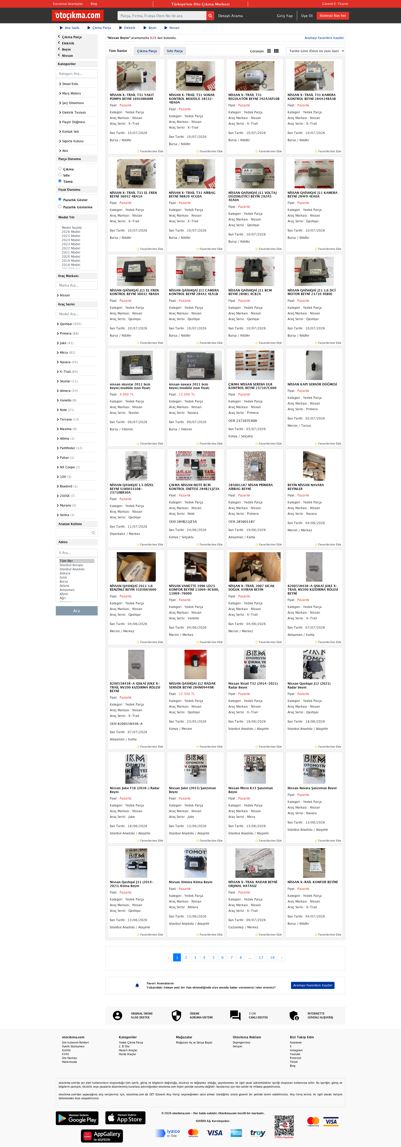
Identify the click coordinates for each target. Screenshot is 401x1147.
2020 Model (76, 257)
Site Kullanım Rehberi (75, 1042)
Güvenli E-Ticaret (335, 4)
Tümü (68, 182)
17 (261, 957)
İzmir (76, 577)
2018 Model (76, 265)
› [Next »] (282, 957)
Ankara (76, 573)
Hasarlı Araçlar (128, 1050)
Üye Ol (307, 15)
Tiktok (294, 1061)
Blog (94, 4)
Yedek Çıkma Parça (131, 1042)
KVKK (65, 1054)
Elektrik (127, 28)
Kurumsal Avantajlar (68, 4)
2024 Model (76, 240)
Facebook (296, 1042)
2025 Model (76, 236)
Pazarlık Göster (75, 200)
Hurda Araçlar (127, 1054)
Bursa (76, 582)
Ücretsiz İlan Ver (333, 16)
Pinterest (295, 1057)
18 (272, 957)
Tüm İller (76, 561)
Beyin (150, 28)
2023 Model (76, 244)
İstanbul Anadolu (76, 569)
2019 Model (76, 261)
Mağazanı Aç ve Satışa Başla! (194, 1042)
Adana (76, 586)
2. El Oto (124, 1046)
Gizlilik (66, 1050)
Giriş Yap (285, 15)
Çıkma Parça (99, 28)
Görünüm (257, 51)
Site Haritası (69, 1057)
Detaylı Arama (230, 15)
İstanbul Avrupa (76, 565)
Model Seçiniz (76, 228)
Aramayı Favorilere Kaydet (324, 38)
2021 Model (76, 252)
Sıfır (66, 175)
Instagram (296, 1050)
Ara (76, 610)
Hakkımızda (69, 1061)
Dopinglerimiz (241, 1042)
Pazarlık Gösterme (77, 207)
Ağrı (76, 598)
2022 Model (76, 248)
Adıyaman (76, 590)
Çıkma (68, 169)
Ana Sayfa (69, 28)
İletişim (237, 1046)
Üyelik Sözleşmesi (73, 1046)
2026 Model (76, 232)
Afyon (76, 594)
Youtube (295, 1054)
